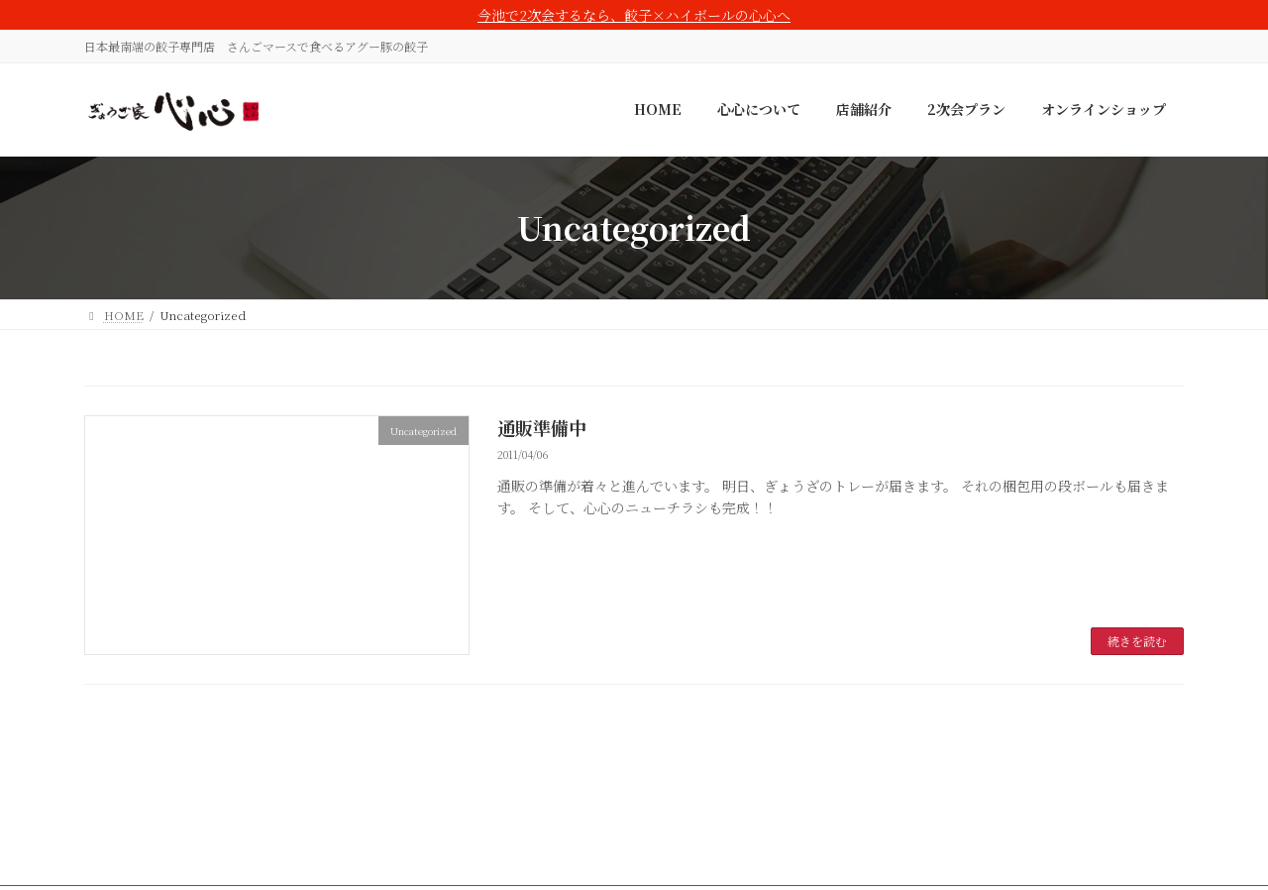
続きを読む (1137, 640)
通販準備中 (541, 427)
